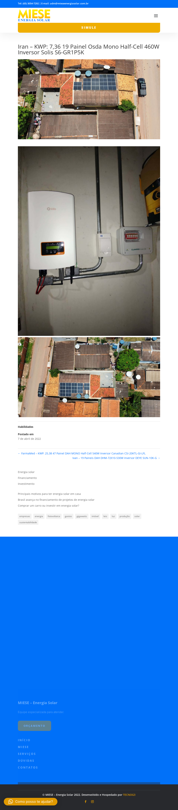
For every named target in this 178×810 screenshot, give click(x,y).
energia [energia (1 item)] (39, 516)
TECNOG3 (129, 795)
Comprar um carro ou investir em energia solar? (48, 505)
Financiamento (27, 478)
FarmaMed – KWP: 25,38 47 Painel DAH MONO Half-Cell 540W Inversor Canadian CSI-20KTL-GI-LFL (81, 453)
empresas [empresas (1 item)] (24, 516)
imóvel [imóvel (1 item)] (95, 516)
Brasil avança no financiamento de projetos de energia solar (56, 500)
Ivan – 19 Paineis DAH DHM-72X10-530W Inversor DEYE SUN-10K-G (116, 458)
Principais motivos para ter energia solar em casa (49, 494)
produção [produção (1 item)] (125, 516)
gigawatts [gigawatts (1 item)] (82, 516)
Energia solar (26, 472)
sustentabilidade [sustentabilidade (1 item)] (28, 522)
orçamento (34, 778)
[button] (30, 801)
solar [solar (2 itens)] (137, 516)
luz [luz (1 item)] (113, 516)
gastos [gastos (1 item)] (68, 516)
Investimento (26, 484)
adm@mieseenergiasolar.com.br (69, 3)
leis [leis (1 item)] (105, 516)
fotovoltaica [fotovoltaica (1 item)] (54, 516)
